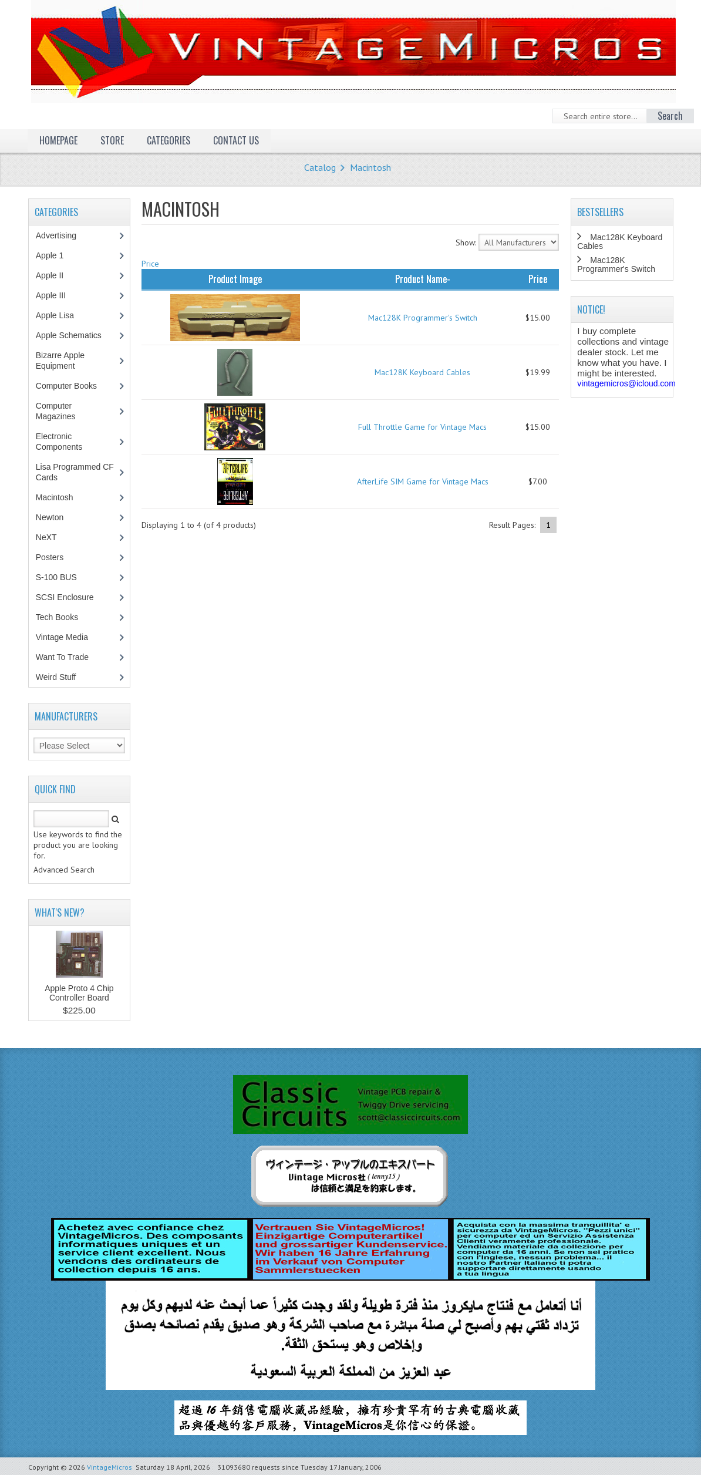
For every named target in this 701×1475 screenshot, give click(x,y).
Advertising (62, 235)
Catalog (320, 167)
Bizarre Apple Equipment (61, 361)
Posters (56, 557)
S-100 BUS (62, 577)
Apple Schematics (75, 335)
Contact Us (236, 140)
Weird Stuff (62, 677)
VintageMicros (109, 1467)
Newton (49, 517)
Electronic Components (65, 442)
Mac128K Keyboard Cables (422, 372)
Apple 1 (56, 255)
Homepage (58, 140)
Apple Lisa (63, 315)
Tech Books (65, 617)
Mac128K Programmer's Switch (422, 317)
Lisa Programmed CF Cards (75, 472)
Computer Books (75, 385)
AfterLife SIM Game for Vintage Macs (422, 481)
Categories (168, 140)
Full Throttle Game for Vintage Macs (422, 427)
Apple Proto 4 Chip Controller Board (79, 993)
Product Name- (422, 279)
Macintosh (370, 167)
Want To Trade (62, 657)
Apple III (57, 295)
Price (150, 263)
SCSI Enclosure (71, 597)
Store (112, 140)
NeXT (46, 537)
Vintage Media (68, 637)
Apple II (56, 275)
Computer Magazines (64, 411)
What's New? (60, 912)
